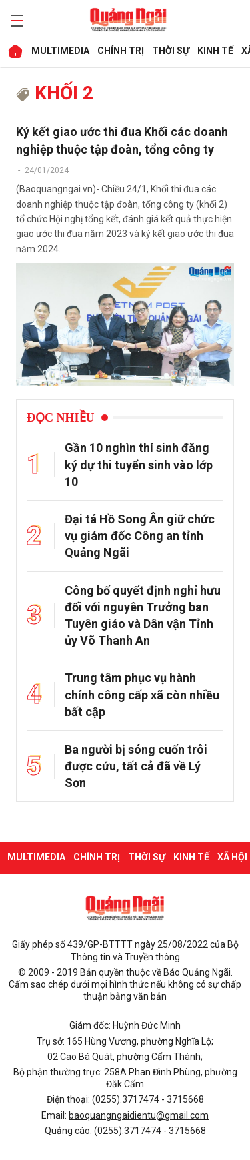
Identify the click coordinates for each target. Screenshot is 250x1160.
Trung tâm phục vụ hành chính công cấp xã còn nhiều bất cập (142, 694)
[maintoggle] (15, 21)
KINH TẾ (215, 50)
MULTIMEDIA (60, 50)
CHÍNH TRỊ (120, 50)
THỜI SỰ (170, 50)
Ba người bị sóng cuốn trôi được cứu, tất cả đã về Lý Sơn (136, 766)
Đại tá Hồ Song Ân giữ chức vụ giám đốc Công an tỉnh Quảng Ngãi (140, 535)
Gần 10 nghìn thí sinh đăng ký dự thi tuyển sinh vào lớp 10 (139, 464)
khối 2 (54, 93)
